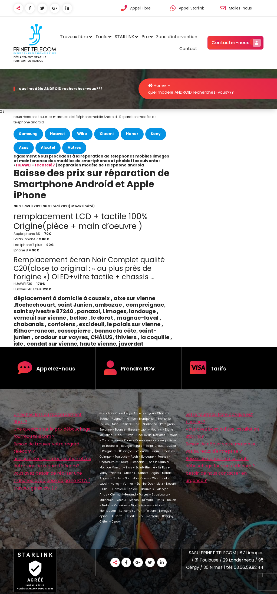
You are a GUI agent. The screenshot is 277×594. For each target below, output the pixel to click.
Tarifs (101, 37)
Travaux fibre (74, 37)
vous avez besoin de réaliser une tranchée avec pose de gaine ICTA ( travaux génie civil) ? (52, 480)
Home (157, 85)
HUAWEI (23, 165)
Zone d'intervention (176, 37)
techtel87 (45, 165)
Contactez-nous (235, 42)
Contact (188, 48)
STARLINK (124, 37)
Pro (145, 37)
